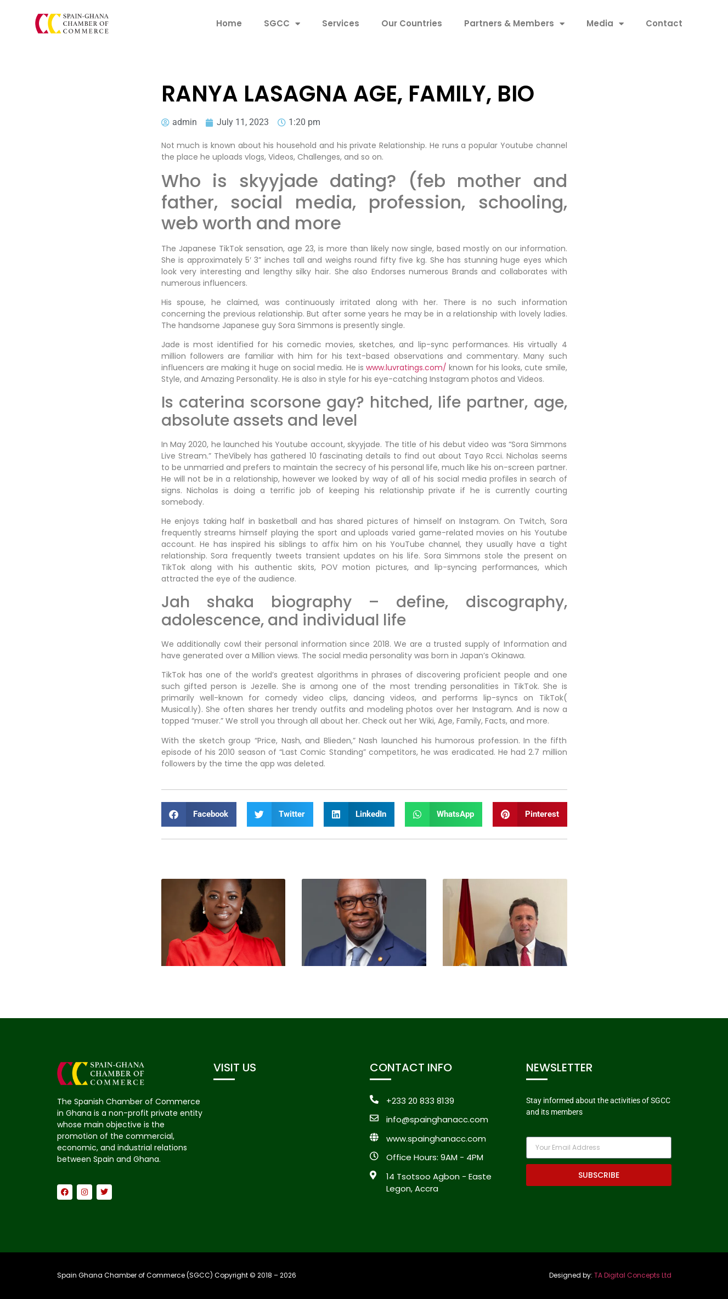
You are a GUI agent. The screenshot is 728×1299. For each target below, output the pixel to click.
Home (229, 23)
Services (340, 23)
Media (605, 23)
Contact (664, 23)
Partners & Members (514, 23)
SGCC (282, 23)
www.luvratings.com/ (406, 367)
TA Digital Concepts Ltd (632, 1275)
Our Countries (411, 23)
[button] (199, 814)
